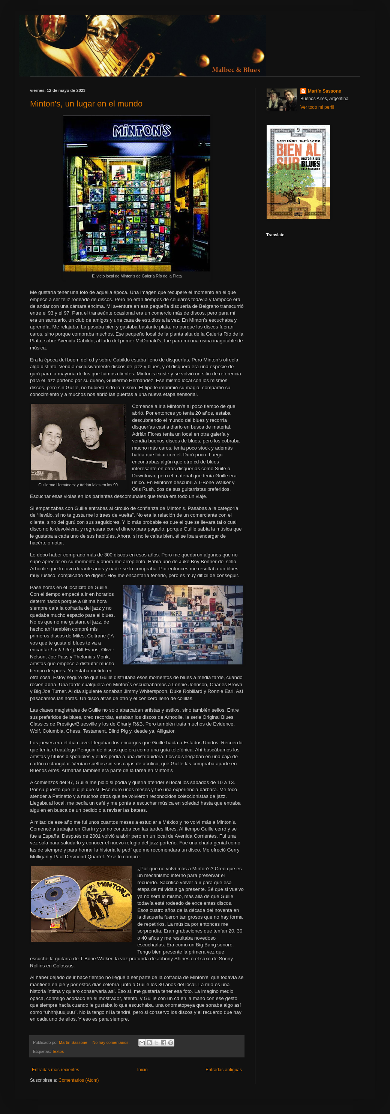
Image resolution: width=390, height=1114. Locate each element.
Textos (58, 1051)
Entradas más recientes (55, 1069)
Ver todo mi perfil (317, 107)
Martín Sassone (324, 91)
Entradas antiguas (224, 1069)
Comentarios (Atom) (78, 1080)
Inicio (142, 1069)
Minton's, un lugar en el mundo (86, 103)
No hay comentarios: (111, 1042)
